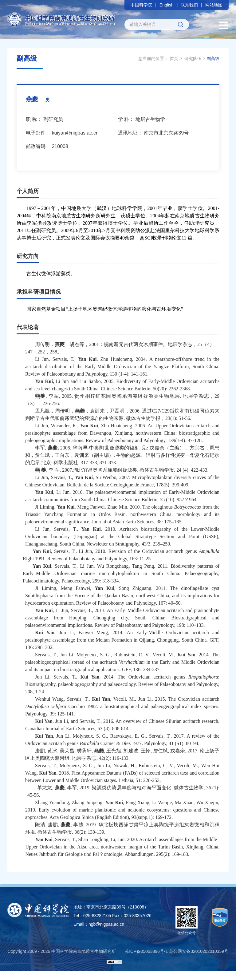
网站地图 (213, 4)
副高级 (212, 58)
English (166, 4)
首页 (174, 58)
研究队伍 (193, 58)
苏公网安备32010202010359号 (198, 951)
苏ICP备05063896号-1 (146, 951)
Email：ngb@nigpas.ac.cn (98, 924)
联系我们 (189, 4)
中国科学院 (141, 4)
